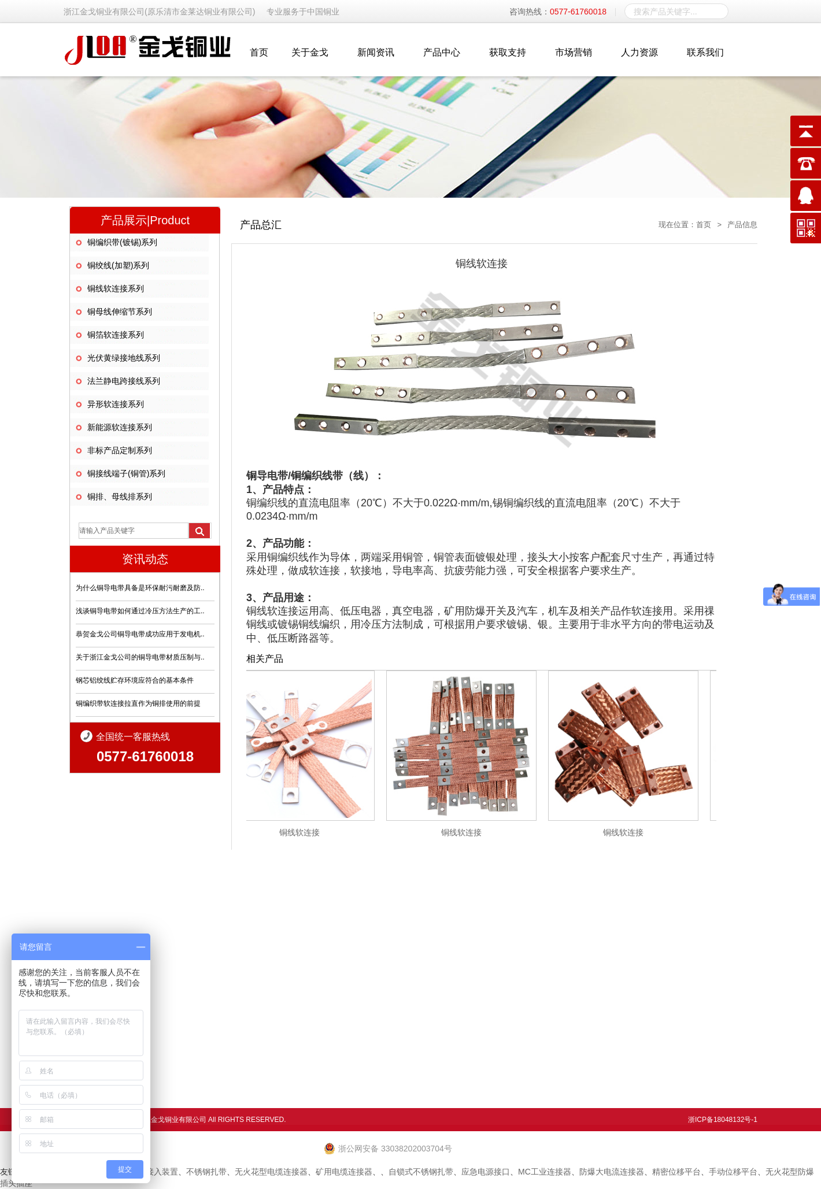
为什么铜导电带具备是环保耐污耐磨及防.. (140, 588)
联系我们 (705, 52)
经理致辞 (401, 977)
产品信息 (742, 224)
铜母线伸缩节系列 (119, 311)
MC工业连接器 (544, 1171)
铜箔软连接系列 (115, 334)
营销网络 (639, 954)
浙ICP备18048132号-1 (722, 1120)
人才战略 (698, 954)
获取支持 (507, 52)
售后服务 (579, 954)
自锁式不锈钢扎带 (421, 1171)
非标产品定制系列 (119, 450)
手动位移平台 (733, 1171)
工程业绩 (639, 965)
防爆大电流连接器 (611, 1171)
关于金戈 (309, 52)
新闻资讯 (375, 52)
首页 (259, 52)
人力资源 (639, 52)
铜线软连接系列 (115, 288)
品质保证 (579, 965)
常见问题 (460, 977)
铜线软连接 (304, 832)
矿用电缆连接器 (344, 1171)
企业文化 (401, 965)
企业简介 (401, 954)
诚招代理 (639, 988)
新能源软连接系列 (119, 427)
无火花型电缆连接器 (271, 1171)
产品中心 (441, 52)
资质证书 (520, 977)
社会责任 (401, 988)
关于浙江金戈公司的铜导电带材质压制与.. (140, 657)
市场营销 (573, 52)
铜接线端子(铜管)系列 (126, 473)
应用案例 (639, 977)
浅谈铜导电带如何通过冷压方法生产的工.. (140, 611)
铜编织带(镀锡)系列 (122, 242)
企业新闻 (460, 954)
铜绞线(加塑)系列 (118, 265)
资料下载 (520, 988)
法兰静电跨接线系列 (123, 381)
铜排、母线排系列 (119, 496)
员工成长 (698, 965)
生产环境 (520, 965)
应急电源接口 (485, 1171)
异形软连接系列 (115, 404)
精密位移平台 (676, 1171)
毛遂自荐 (698, 988)
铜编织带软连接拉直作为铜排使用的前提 (138, 703)
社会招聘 (698, 977)
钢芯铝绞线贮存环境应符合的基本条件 (135, 680)
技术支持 (579, 977)
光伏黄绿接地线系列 (123, 357)
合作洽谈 (579, 988)
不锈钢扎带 (206, 1171)
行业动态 (460, 965)
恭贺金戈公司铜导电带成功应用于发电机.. (140, 634)
